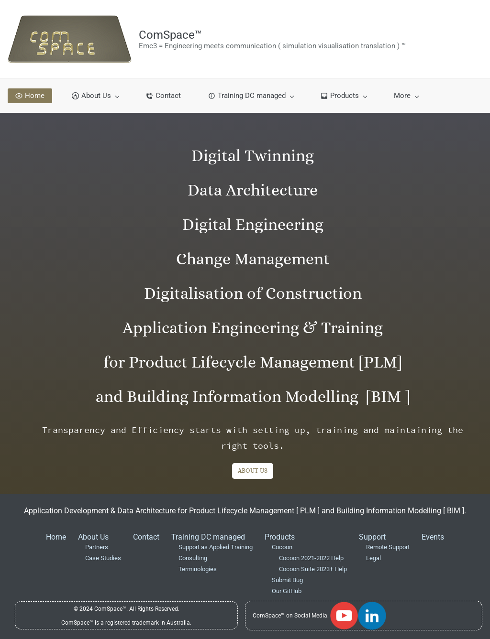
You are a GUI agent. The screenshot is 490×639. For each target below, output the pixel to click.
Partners (96, 547)
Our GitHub (286, 591)
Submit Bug (287, 580)
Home (56, 537)
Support (372, 537)
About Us (93, 537)
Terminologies (197, 569)
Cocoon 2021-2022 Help (311, 558)
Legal (373, 558)
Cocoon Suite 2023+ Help (313, 569)
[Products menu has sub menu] (343, 95)
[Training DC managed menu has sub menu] (250, 95)
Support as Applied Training (215, 547)
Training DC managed (208, 537)
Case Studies (103, 558)
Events (433, 537)
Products (280, 537)
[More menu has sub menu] (406, 95)
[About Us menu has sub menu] (95, 95)
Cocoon (282, 547)
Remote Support (388, 547)
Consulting (192, 558)
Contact (146, 537)
